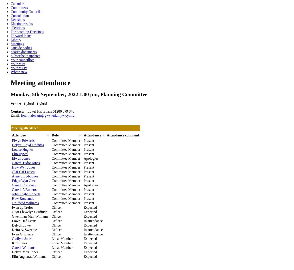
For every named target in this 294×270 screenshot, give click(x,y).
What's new (19, 72)
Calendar (17, 4)
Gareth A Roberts (24, 190)
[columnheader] (30, 135)
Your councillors (22, 60)
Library (16, 40)
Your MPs (18, 64)
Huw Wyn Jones (23, 167)
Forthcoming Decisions (27, 32)
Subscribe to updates (25, 56)
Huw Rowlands (23, 198)
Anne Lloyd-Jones (25, 176)
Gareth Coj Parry (24, 185)
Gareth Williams (23, 247)
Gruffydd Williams (25, 203)
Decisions (18, 20)
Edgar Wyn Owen (24, 181)
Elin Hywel (20, 154)
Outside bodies (21, 48)
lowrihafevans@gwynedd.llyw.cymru (48, 115)
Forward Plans (21, 36)
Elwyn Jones (21, 158)
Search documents (24, 52)
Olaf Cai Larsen (23, 172)
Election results (22, 24)
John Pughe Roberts (26, 194)
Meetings (17, 44)
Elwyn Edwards (23, 140)
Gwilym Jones (22, 239)
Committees (19, 8)
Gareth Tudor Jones (26, 163)
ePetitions (18, 28)
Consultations (20, 16)
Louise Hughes (22, 149)
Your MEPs (19, 68)
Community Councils (26, 12)
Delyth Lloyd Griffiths (28, 145)
